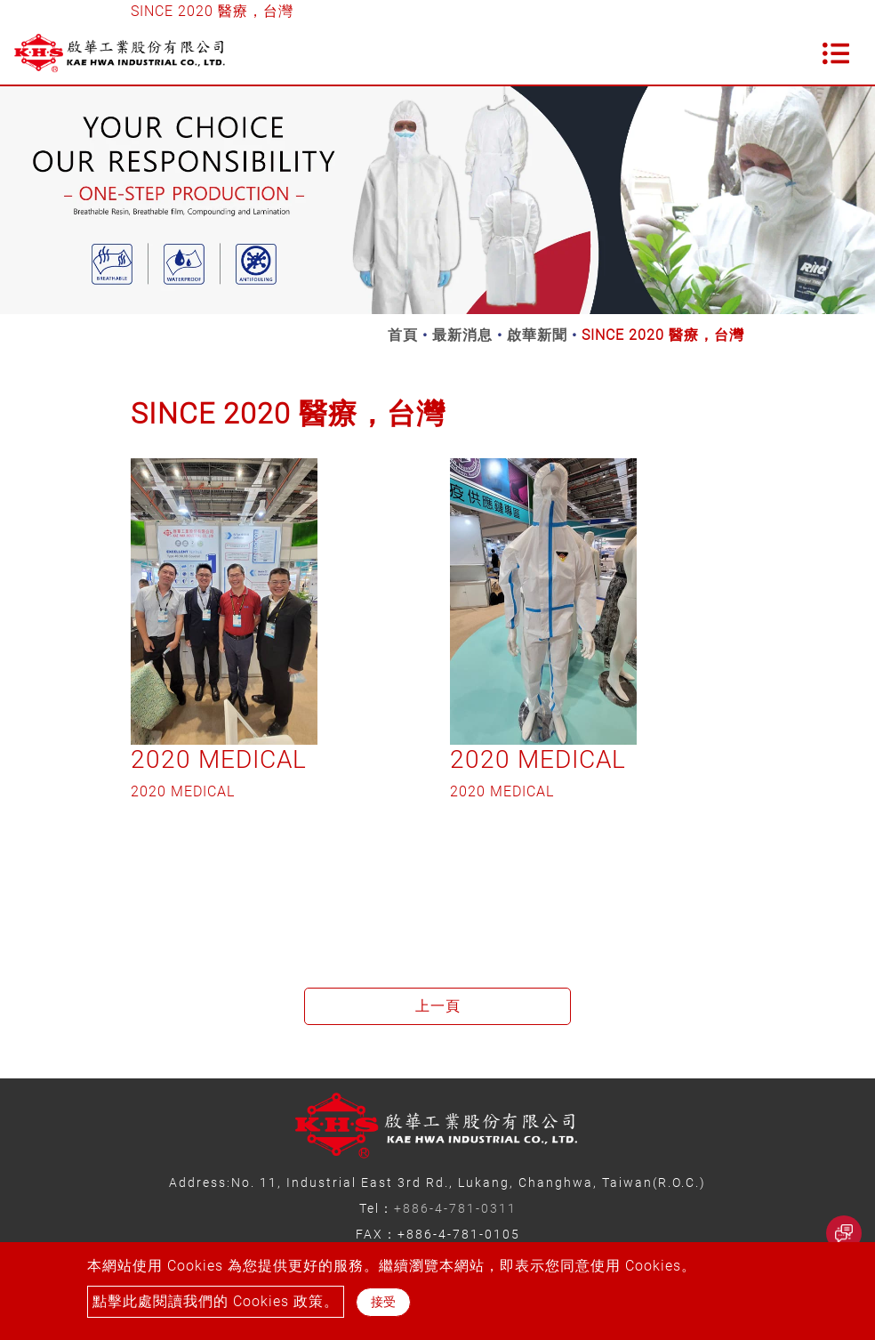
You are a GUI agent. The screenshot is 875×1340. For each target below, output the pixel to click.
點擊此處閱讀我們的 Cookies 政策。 (215, 1301)
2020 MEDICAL (219, 759)
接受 (383, 1302)
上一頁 (438, 1005)
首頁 (403, 335)
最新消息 (462, 335)
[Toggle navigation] (836, 53)
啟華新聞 (537, 335)
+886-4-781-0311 (455, 1208)
